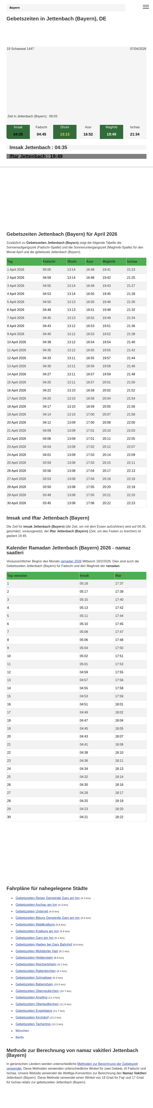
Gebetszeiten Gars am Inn (35, 938)
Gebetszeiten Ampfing (31, 997)
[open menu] (146, 7)
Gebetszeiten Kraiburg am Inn (37, 931)
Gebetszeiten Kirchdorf (32, 1017)
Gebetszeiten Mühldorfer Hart (37, 951)
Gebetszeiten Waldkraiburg (35, 924)
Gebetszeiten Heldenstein (34, 957)
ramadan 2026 (71, 561)
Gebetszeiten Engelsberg (34, 1010)
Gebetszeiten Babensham (34, 984)
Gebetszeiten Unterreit (32, 911)
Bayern (15, 7)
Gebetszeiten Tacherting (33, 1024)
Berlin (20, 1037)
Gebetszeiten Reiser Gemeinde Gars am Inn (48, 898)
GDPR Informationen (21, 1102)
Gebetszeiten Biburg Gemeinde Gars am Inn (48, 918)
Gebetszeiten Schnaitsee (34, 977)
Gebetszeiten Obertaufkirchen (37, 1004)
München (22, 1030)
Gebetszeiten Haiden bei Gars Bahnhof (44, 944)
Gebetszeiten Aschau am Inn (36, 904)
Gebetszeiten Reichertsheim (36, 964)
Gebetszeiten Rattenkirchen (36, 971)
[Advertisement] (76, 86)
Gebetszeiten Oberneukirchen (37, 990)
